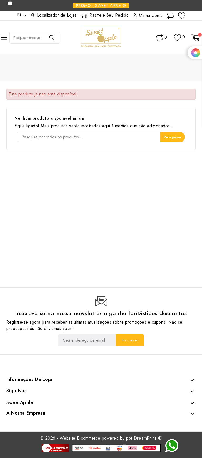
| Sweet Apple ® (101, 5)
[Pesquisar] (101, 137)
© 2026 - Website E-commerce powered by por (101, 438)
